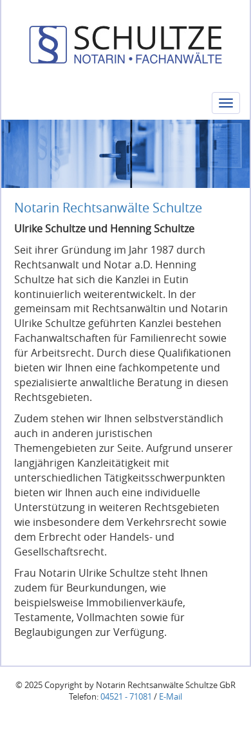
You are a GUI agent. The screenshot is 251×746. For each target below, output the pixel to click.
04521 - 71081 (126, 696)
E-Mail (170, 696)
